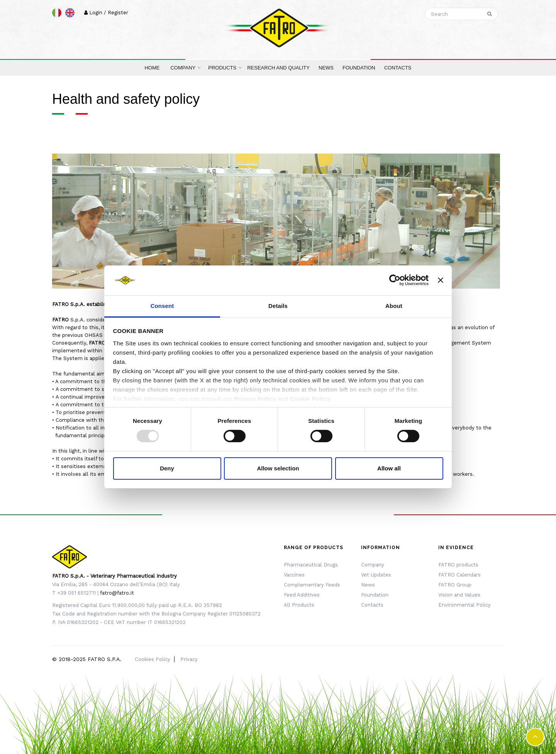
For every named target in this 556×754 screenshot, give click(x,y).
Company (372, 565)
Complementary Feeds (312, 585)
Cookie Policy (310, 399)
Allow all (389, 468)
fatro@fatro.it (117, 593)
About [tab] (393, 306)
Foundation (374, 595)
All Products (299, 605)
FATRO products (458, 565)
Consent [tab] (162, 306)
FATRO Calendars (459, 575)
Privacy (189, 659)
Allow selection (278, 468)
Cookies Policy (152, 659)
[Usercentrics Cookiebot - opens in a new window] (395, 280)
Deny (167, 468)
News (368, 585)
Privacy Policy (255, 399)
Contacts (372, 605)
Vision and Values (459, 595)
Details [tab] (278, 306)
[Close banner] (440, 280)
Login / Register (106, 12)
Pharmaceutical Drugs (311, 565)
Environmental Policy (464, 605)
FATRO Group (454, 585)
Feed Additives (302, 595)
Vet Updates (376, 575)
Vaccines (294, 575)
